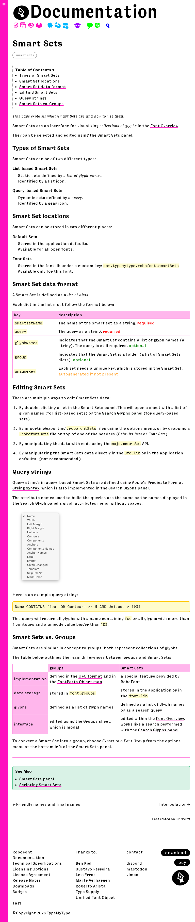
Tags (17, 903)
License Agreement (31, 874)
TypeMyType (58, 913)
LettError (85, 874)
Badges (19, 892)
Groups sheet (96, 721)
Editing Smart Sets (38, 92)
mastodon (136, 869)
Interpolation (173, 804)
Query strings (33, 98)
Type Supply (87, 892)
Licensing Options (30, 869)
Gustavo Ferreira (93, 869)
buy (182, 862)
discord (134, 863)
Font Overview (164, 126)
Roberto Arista (91, 886)
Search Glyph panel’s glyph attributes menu (64, 503)
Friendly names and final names (48, 804)
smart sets (24, 55)
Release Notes (26, 880)
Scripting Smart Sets (40, 785)
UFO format (90, 676)
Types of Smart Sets (39, 75)
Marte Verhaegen (93, 880)
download (175, 852)
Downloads (23, 886)
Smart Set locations (39, 81)
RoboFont (22, 852)
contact (134, 852)
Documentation (93, 11)
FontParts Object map (79, 682)
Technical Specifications (37, 863)
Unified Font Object (95, 897)
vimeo (132, 874)
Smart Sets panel (115, 135)
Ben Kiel (83, 863)
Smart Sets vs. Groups (41, 104)
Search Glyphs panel (122, 413)
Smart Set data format (42, 87)
